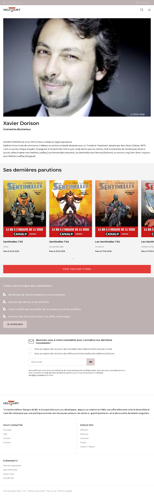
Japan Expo (8, 474)
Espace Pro (145, 2)
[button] (73, 258)
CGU (24, 491)
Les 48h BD (8, 478)
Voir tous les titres (77, 269)
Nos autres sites (14, 2)
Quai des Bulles (10, 469)
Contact (7, 442)
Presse (83, 442)
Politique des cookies (36, 491)
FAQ (5, 434)
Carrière (6, 438)
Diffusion (84, 430)
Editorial (84, 434)
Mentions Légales (65, 491)
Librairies (84, 438)
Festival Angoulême (12, 465)
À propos (7, 430)
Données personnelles (12, 491)
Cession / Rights (87, 446)
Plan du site (51, 491)
